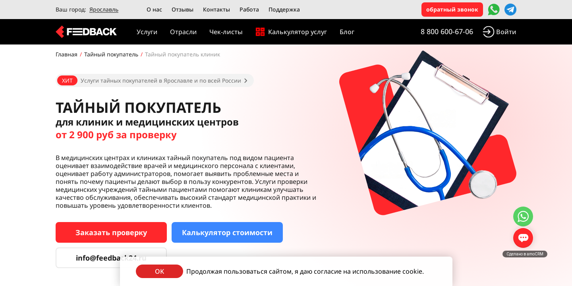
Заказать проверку (111, 232)
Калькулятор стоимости (227, 232)
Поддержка (284, 9)
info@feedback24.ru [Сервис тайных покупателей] (111, 258)
